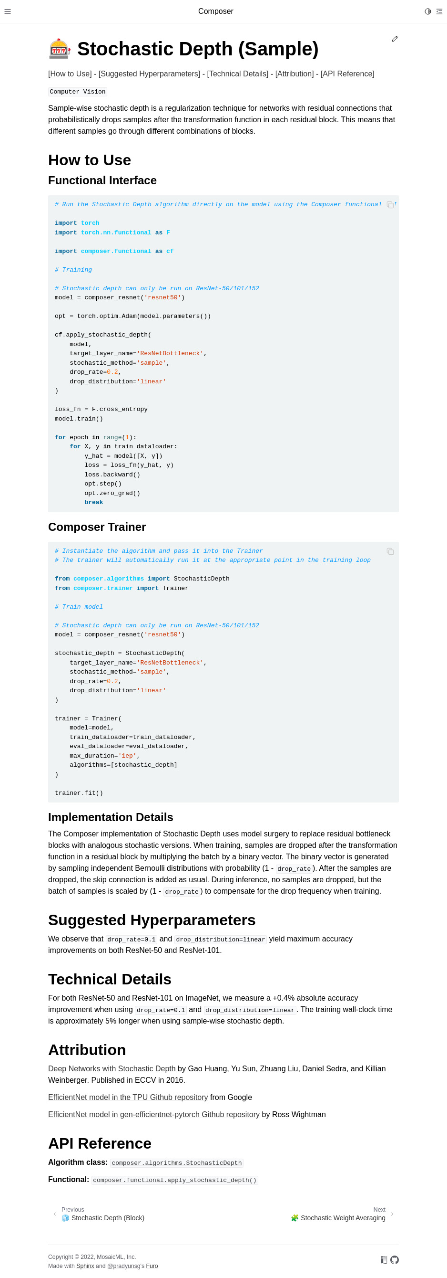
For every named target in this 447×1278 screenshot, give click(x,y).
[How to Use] (70, 74)
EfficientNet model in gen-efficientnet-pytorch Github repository (154, 1114)
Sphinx (85, 1266)
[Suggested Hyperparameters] (149, 74)
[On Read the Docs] (384, 1261)
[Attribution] (294, 74)
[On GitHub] (394, 1261)
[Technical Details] (237, 74)
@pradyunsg (124, 1266)
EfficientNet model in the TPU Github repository (128, 1097)
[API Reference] (348, 74)
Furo (152, 1266)
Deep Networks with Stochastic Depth (112, 1069)
